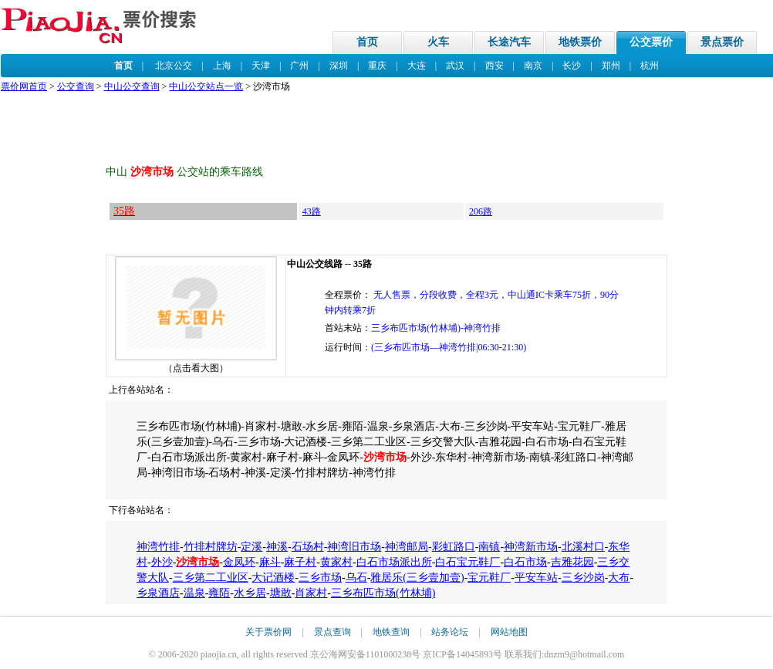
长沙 (571, 65)
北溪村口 (583, 546)
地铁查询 (391, 632)
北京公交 (173, 65)
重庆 (377, 65)
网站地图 (509, 632)
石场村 (308, 546)
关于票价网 (268, 632)
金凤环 (239, 562)
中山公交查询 (132, 86)
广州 (299, 65)
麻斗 (270, 562)
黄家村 (336, 562)
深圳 (338, 65)
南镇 (489, 546)
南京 (533, 65)
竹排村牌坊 (211, 546)
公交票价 (651, 42)
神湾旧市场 (354, 546)
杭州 (649, 65)
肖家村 (311, 593)
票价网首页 (24, 86)
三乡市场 (320, 577)
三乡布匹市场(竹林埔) (383, 593)
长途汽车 (509, 42)
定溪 (251, 546)
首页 (367, 42)
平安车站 (536, 577)
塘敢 (281, 593)
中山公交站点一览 (206, 86)
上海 (222, 65)
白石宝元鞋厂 (467, 562)
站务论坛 (449, 632)
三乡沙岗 (583, 577)
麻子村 (300, 562)
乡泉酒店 (158, 593)
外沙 (162, 562)
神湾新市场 (531, 546)
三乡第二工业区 (210, 577)
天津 (260, 65)
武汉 (455, 65)
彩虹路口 (453, 546)
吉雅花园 (572, 562)
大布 (619, 577)
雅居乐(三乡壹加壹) (417, 577)
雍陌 (219, 593)
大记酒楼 (273, 577)
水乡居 (250, 593)
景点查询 (332, 632)
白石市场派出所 (394, 562)
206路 (480, 211)
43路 (311, 211)
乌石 (356, 577)
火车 (438, 42)
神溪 (277, 546)
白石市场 (525, 562)
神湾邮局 (406, 546)
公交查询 (75, 86)
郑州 (611, 65)
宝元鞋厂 (489, 577)
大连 (416, 65)
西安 (494, 65)
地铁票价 (580, 42)
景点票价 (722, 42)
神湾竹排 (158, 546)
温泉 (194, 593)
